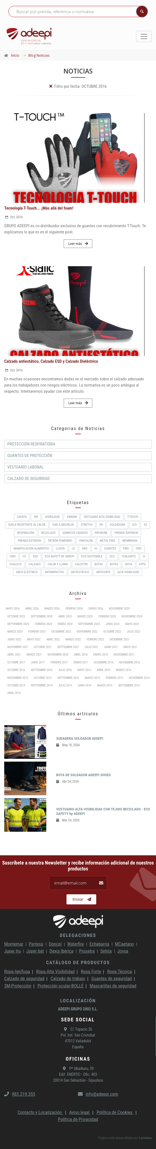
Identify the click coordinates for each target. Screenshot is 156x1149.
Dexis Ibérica (61, 951)
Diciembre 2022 (61, 631)
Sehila (106, 951)
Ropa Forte (91, 971)
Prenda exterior (29, 541)
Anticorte (103, 572)
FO (24, 556)
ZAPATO (22, 517)
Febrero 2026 (74, 608)
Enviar (81, 899)
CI (144, 556)
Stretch (86, 525)
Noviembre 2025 (119, 608)
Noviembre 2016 (129, 662)
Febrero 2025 (107, 616)
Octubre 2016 (16, 670)
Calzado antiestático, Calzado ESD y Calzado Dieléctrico (51, 361)
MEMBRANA (129, 541)
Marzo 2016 (123, 670)
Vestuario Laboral (25, 467)
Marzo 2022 (73, 639)
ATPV (142, 564)
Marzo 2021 (34, 654)
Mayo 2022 (33, 639)
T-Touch (132, 517)
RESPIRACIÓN (25, 533)
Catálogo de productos (78, 962)
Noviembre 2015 (17, 678)
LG (73, 548)
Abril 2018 (81, 654)
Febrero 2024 (43, 624)
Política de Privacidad (78, 1119)
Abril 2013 (14, 693)
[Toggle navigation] (144, 36)
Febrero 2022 (95, 639)
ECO (112, 556)
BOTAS (99, 564)
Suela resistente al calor (26, 525)
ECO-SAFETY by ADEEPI (59, 556)
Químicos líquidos (75, 533)
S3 (145, 525)
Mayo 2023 (132, 624)
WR (36, 517)
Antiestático (80, 572)
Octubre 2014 (16, 685)
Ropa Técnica (119, 971)
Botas (114, 564)
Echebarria (99, 944)
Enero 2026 (96, 608)
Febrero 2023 (37, 631)
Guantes (110, 548)
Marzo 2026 (51, 608)
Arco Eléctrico (27, 572)
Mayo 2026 (12, 608)
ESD (35, 556)
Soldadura (117, 525)
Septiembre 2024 (18, 624)
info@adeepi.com (98, 1094)
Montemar (13, 944)
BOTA (128, 564)
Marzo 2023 (14, 631)
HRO (84, 548)
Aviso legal (80, 1112)
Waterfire (75, 944)
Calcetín (81, 564)
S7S (134, 525)
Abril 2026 (32, 608)
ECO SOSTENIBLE (91, 556)
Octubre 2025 (16, 616)
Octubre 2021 (43, 647)
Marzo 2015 (92, 678)
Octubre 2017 (16, 662)
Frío (126, 548)
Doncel (55, 944)
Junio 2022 (14, 639)
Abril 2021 (14, 654)
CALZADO (35, 564)
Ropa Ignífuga (17, 971)
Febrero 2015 (114, 678)
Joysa (122, 951)
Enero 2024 (65, 624)
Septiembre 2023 (89, 624)
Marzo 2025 (85, 616)
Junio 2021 (111, 647)
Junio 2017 (38, 662)
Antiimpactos (54, 572)
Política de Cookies (115, 1112)
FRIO (13, 556)
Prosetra (87, 951)
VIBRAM (72, 517)
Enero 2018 (100, 654)
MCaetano (124, 944)
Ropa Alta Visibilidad (55, 971)
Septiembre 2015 (68, 678)
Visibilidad (52, 517)
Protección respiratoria (31, 444)
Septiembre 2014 (41, 685)
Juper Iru (12, 951)
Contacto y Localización (40, 1112)
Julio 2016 (65, 670)
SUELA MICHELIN (63, 525)
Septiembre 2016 (41, 670)
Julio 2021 (91, 647)
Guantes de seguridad (111, 978)
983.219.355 (19, 1094)
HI (96, 548)
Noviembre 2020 (58, 654)
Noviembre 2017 (124, 654)
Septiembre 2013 (129, 685)
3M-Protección (17, 986)
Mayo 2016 (84, 670)
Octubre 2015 (43, 678)
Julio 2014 (65, 685)
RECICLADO (48, 533)
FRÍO (139, 548)
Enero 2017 (81, 662)
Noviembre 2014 (139, 678)
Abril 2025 (65, 616)
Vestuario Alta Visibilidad (102, 517)
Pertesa (36, 944)
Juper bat (35, 951)
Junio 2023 (112, 624)
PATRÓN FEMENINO (60, 541)
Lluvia (60, 548)
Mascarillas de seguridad (113, 986)
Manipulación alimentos (31, 548)
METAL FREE (107, 541)
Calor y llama (58, 564)
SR (101, 525)
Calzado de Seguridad (28, 478)
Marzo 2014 (104, 685)
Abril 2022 (53, 639)
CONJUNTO (129, 556)
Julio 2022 (133, 631)
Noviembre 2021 (17, 647)
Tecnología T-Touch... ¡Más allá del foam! (38, 208)
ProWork (101, 533)
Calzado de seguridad (24, 978)
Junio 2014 (84, 685)
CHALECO (16, 564)
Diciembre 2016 (103, 662)
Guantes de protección (29, 455)
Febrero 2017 (59, 662)
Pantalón (86, 541)
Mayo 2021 (130, 647)
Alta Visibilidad (128, 572)
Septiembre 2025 (41, 616)
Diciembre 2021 (119, 639)
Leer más (78, 243)
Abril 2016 (103, 670)
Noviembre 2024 (131, 616)
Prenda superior (126, 533)
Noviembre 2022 (87, 631)
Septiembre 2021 (68, 647)
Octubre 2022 (112, 631)
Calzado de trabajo (68, 978)
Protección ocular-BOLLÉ (61, 986)
